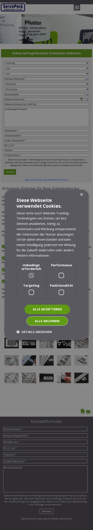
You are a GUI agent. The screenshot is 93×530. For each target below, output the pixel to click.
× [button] (81, 194)
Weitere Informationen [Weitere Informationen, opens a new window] (33, 255)
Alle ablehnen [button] (47, 321)
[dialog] (46, 265)
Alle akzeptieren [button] (47, 309)
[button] (34, 332)
